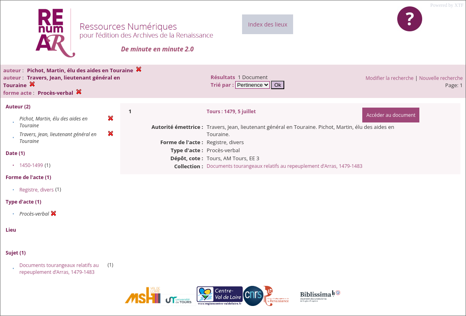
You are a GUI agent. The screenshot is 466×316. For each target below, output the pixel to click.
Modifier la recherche (389, 78)
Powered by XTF (447, 5)
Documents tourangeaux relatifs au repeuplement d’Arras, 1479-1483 (59, 268)
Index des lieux (267, 24)
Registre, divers (36, 189)
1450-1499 (31, 165)
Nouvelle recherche (441, 78)
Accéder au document (390, 115)
